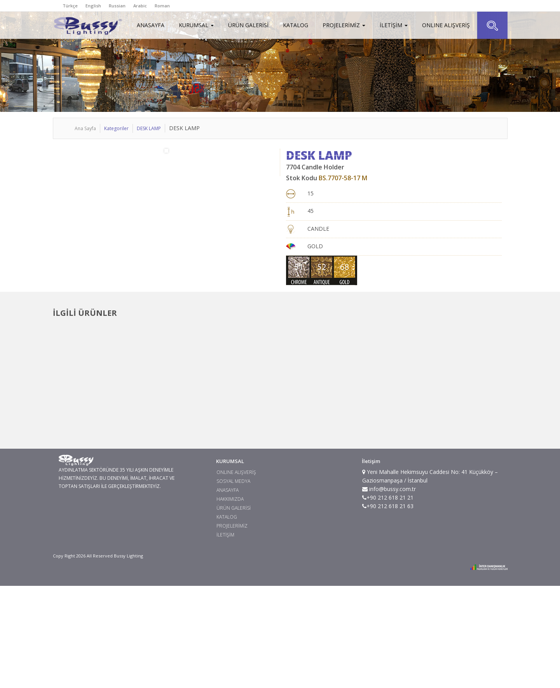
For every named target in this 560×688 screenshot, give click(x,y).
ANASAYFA (150, 25)
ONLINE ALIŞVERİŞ (446, 25)
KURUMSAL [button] (196, 25)
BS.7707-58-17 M (343, 178)
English (93, 6)
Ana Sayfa (85, 128)
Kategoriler (116, 128)
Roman (162, 6)
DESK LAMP (149, 128)
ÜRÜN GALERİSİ (248, 25)
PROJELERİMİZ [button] (344, 25)
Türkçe (70, 6)
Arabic (140, 6)
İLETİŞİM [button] (394, 25)
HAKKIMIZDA (230, 601)
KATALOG (295, 25)
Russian (117, 6)
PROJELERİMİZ (232, 628)
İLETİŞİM (225, 637)
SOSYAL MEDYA (233, 583)
